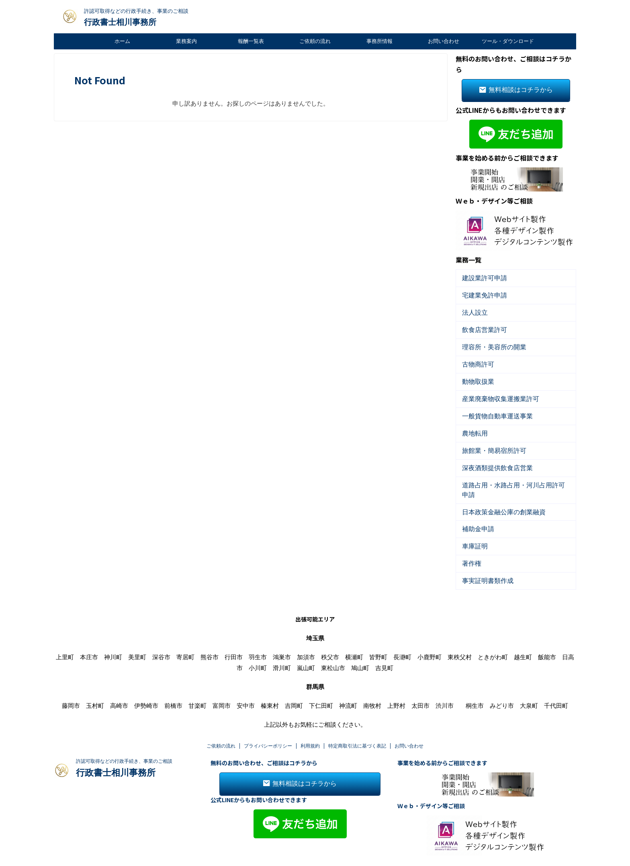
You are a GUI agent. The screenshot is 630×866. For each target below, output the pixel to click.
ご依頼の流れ (315, 41)
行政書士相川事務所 (120, 22)
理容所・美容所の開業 (488, 342)
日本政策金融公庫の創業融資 (496, 490)
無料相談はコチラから (515, 89)
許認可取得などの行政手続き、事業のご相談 (124, 736)
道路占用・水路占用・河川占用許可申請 (509, 474)
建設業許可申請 (480, 276)
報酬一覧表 (251, 41)
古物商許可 (475, 358)
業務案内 (186, 41)
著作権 (470, 539)
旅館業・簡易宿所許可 (488, 441)
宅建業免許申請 (480, 292)
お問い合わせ (443, 41)
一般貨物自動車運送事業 (491, 408)
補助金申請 (475, 506)
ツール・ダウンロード (508, 41)
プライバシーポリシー (268, 720)
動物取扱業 (475, 375)
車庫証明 (472, 523)
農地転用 (472, 424)
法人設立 (472, 309)
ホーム (122, 41)
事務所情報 (379, 41)
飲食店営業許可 (480, 325)
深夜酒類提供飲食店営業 (491, 457)
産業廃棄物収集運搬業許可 (493, 391)
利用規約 (310, 720)
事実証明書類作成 (483, 556)
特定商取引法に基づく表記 (357, 720)
